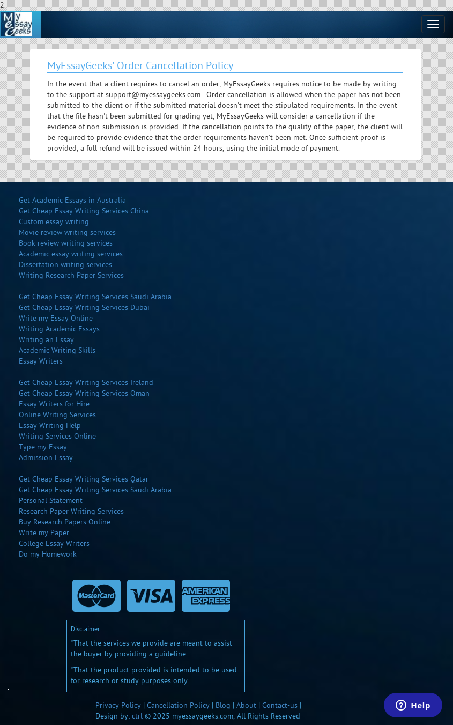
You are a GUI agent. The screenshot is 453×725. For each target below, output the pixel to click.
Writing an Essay (46, 339)
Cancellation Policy (178, 705)
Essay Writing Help (50, 425)
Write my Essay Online (56, 318)
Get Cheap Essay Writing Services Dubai (84, 307)
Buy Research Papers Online (64, 522)
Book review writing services (66, 243)
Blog (223, 705)
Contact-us (280, 705)
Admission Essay (46, 457)
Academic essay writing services (71, 253)
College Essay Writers (54, 543)
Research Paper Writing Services (71, 511)
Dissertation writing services (65, 264)
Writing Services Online (57, 436)
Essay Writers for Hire (54, 404)
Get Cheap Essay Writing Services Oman (84, 393)
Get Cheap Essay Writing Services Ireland (86, 382)
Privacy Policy (118, 705)
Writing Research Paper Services (71, 275)
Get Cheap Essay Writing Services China (84, 211)
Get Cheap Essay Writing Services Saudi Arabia (95, 296)
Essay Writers (41, 361)
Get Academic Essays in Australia (72, 200)
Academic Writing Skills (57, 350)
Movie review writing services (67, 232)
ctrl (137, 716)
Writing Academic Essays (59, 329)
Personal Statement (51, 500)
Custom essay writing (54, 221)
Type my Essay (43, 447)
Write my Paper (44, 532)
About (246, 705)
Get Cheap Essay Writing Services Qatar (83, 479)
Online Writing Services (57, 414)
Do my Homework (48, 554)
